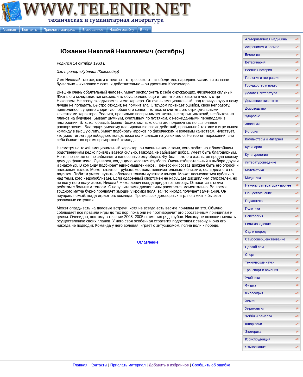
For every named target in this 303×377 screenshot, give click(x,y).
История (251, 131)
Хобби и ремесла (258, 316)
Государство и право (261, 85)
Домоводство (255, 108)
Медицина (253, 178)
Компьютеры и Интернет (264, 139)
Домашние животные (261, 101)
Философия (254, 293)
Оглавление (147, 242)
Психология (254, 216)
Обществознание (258, 193)
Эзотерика (253, 331)
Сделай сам (254, 247)
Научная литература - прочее (268, 185)
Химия (250, 301)
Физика (250, 285)
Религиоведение (258, 224)
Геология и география (262, 78)
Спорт (249, 255)
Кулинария (253, 147)
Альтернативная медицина (266, 39)
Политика (252, 208)
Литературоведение (260, 162)
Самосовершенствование (265, 239)
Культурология (256, 155)
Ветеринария (255, 62)
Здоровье (252, 116)
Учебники (252, 278)
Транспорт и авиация (261, 270)
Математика (254, 170)
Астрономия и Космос (262, 47)
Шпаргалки (253, 324)
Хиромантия (254, 308)
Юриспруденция (258, 339)
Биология (252, 55)
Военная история (258, 70)
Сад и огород (255, 231)
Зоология (252, 124)
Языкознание (255, 347)
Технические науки (259, 262)
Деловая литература (261, 93)
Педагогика (254, 201)
